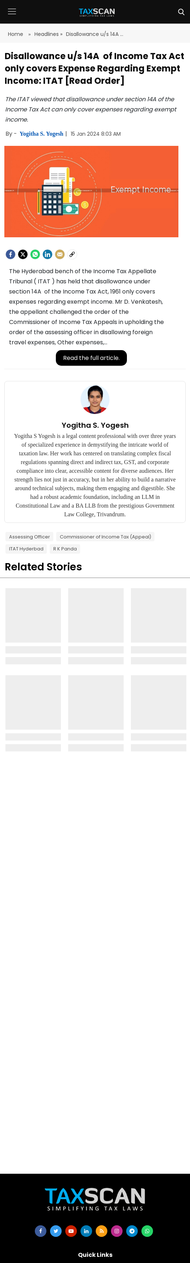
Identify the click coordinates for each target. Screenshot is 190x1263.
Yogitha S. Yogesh (42, 134)
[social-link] (72, 254)
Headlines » (48, 34)
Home (16, 34)
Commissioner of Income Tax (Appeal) (105, 537)
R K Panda (65, 549)
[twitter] (56, 1231)
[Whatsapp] (35, 254)
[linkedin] (86, 1231)
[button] (12, 17)
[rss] (101, 1231)
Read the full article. (91, 358)
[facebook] (10, 254)
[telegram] (132, 1231)
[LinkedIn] (47, 254)
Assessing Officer (29, 537)
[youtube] (71, 1231)
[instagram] (117, 1231)
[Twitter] (23, 254)
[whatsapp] (147, 1231)
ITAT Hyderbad (26, 549)
